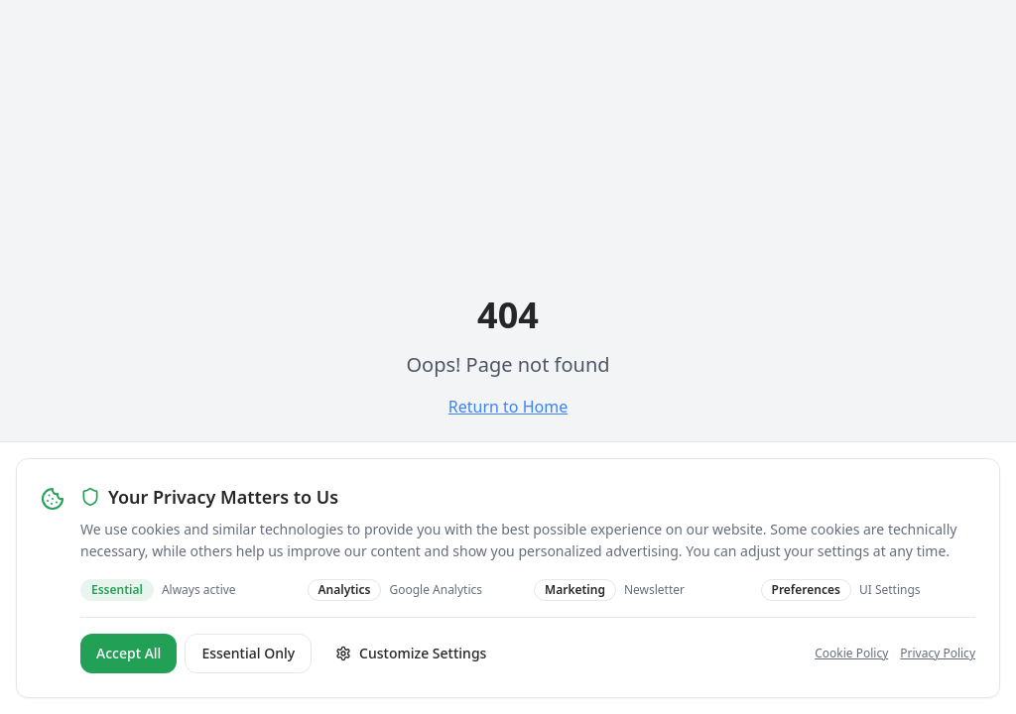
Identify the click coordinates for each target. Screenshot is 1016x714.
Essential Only (248, 653)
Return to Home (508, 406)
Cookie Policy (851, 653)
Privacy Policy (937, 653)
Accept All (128, 653)
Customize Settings (410, 653)
